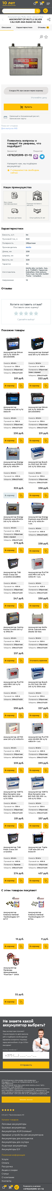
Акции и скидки (9, 1170)
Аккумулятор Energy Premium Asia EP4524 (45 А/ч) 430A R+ (13, 519)
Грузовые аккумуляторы (14, 1127)
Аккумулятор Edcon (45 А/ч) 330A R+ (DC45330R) (13, 354)
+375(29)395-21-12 (19, 155)
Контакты (6, 1181)
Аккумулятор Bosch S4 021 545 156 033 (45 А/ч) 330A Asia (37, 684)
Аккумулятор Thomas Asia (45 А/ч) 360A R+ (13, 409)
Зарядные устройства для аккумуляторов (22, 1134)
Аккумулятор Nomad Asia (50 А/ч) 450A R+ (38, 353)
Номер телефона (10, 1050)
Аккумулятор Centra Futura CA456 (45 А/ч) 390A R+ (13, 629)
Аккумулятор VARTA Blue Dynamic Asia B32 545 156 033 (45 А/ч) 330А (13, 795)
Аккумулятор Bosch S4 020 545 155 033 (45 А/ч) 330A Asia (37, 464)
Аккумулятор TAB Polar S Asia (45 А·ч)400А (12, 849)
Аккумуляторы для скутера (15, 1142)
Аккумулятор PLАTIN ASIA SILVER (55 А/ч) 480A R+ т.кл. (38, 739)
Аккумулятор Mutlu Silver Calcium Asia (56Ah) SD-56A (37, 629)
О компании (8, 1177)
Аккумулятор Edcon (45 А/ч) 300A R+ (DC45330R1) (38, 409)
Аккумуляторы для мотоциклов (17, 1138)
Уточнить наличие (38, 661)
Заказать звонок (26, 1099)
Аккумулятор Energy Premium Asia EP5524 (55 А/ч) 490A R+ (13, 464)
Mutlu (28, 247)
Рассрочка (7, 1166)
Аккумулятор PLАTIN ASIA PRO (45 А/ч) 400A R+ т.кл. (38, 574)
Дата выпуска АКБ (9, 128)
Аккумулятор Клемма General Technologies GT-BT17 (11, 916)
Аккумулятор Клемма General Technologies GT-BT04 (36, 916)
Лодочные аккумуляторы (14, 1145)
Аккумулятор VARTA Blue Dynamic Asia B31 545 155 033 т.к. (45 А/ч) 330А (38, 795)
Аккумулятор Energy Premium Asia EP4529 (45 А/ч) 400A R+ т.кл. (38, 520)
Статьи (5, 1173)
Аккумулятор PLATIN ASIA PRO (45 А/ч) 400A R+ (13, 684)
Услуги (5, 1159)
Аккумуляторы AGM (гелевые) (16, 1131)
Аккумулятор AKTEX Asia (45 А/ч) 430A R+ (13, 738)
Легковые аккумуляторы (14, 1124)
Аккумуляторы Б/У (11, 1149)
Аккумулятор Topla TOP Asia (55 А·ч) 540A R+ (37, 849)
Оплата (5, 1163)
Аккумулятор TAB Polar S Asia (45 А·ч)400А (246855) (12, 574)
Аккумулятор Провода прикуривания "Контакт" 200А (11, 971)
